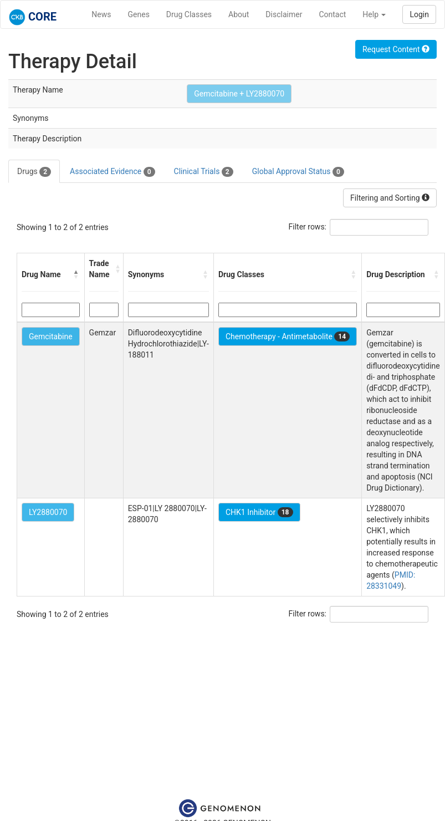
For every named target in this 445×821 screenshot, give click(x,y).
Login (419, 14)
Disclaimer (283, 14)
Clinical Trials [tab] (203, 172)
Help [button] (374, 14)
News (101, 14)
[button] (76, 274)
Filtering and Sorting (389, 197)
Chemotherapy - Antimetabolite (288, 336)
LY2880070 (48, 512)
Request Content (395, 49)
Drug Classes (189, 14)
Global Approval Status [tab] (298, 172)
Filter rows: (308, 226)
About (238, 14)
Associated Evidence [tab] (112, 172)
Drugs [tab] (34, 172)
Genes (139, 14)
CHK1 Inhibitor (259, 512)
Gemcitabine (51, 336)
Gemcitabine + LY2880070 (239, 93)
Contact (332, 14)
